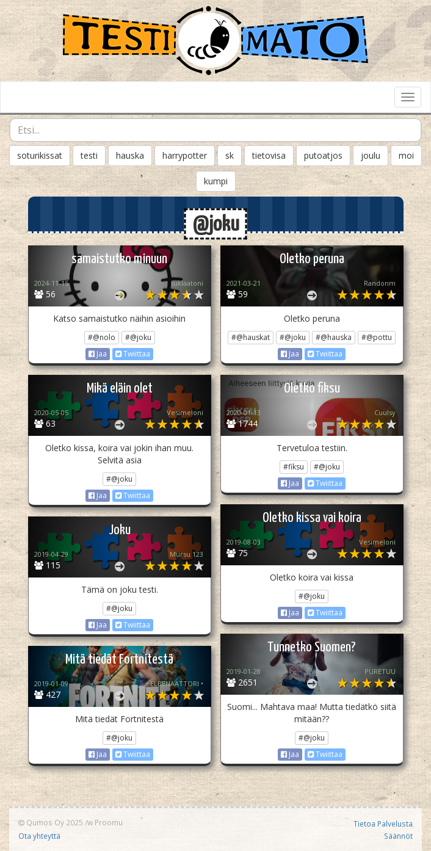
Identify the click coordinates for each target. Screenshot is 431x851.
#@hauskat (250, 337)
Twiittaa (132, 354)
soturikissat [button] (39, 155)
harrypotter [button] (184, 155)
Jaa (98, 354)
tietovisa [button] (269, 155)
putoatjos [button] (323, 155)
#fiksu (293, 467)
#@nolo (101, 337)
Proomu (109, 822)
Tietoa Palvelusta (383, 823)
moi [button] (406, 155)
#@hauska (334, 337)
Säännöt (398, 836)
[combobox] (215, 130)
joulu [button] (370, 155)
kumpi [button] (216, 181)
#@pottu (376, 337)
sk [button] (229, 155)
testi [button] (89, 155)
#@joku (138, 337)
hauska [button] (130, 155)
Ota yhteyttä (39, 836)
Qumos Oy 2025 (50, 822)
